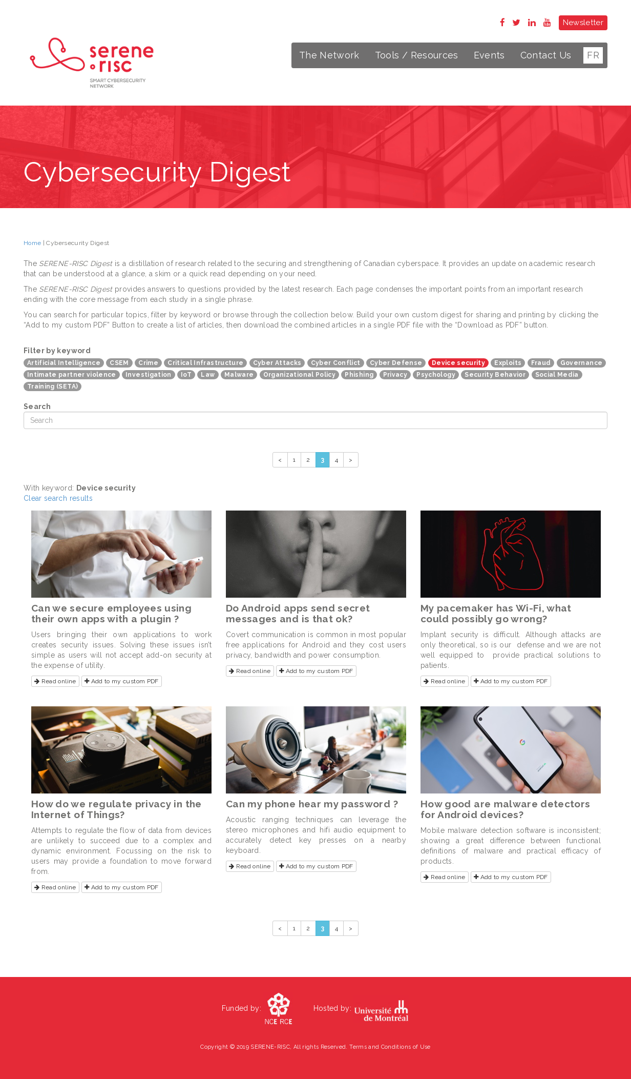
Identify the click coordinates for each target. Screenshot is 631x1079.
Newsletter (583, 22)
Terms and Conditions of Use (389, 1047)
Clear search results (58, 498)
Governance (581, 363)
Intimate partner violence (71, 374)
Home (32, 243)
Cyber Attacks (277, 363)
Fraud (541, 363)
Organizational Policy (299, 374)
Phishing (359, 374)
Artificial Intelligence (63, 363)
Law (208, 374)
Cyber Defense (396, 363)
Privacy (395, 374)
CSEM (119, 363)
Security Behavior (495, 374)
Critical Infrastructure (205, 363)
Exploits (507, 363)
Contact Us (546, 55)
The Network (329, 55)
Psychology (435, 374)
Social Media (557, 374)
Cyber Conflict (336, 363)
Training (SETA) (52, 386)
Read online (55, 681)
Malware (239, 374)
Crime (148, 363)
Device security (458, 363)
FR (593, 55)
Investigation (148, 374)
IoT (186, 374)
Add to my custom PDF (122, 681)
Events (489, 55)
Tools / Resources (416, 55)
